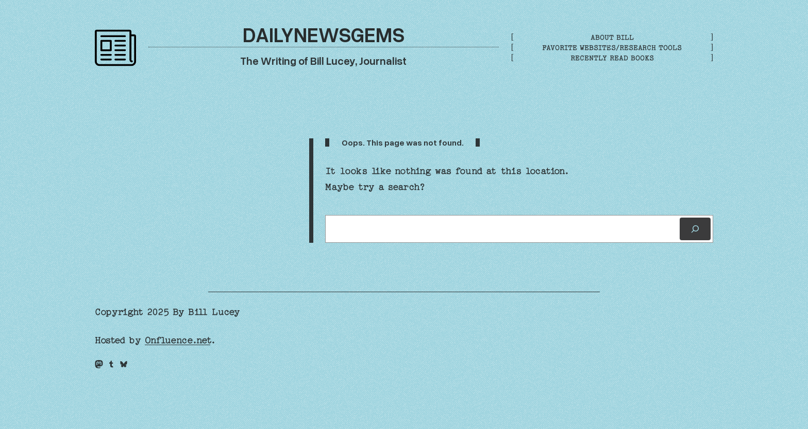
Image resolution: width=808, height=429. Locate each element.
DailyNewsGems (324, 34)
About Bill (612, 37)
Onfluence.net (177, 340)
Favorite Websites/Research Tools (612, 47)
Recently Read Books (612, 58)
